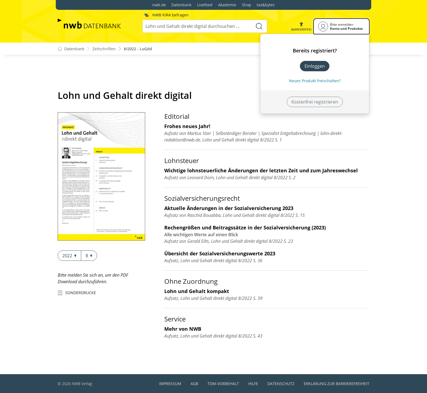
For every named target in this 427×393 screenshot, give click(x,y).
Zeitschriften (104, 48)
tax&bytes (266, 4)
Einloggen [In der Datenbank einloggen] (315, 66)
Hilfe (253, 383)
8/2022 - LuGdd (138, 48)
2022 (69, 256)
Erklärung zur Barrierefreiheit (336, 383)
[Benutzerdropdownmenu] (341, 26)
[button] (301, 26)
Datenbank (181, 4)
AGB (194, 383)
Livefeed (204, 4)
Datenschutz (280, 383)
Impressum (170, 383)
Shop (246, 4)
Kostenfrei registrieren (314, 102)
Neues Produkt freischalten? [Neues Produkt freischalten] (315, 80)
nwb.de (159, 4)
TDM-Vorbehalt (223, 383)
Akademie (227, 4)
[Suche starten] (259, 26)
